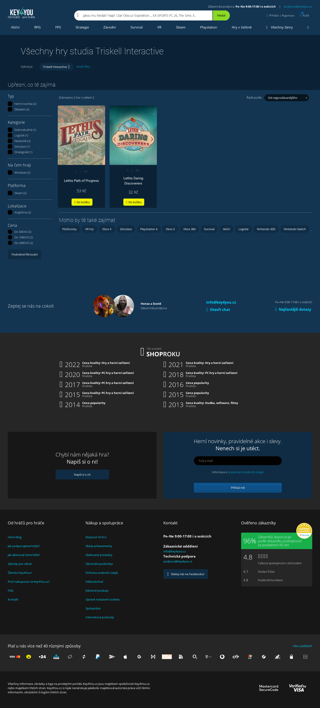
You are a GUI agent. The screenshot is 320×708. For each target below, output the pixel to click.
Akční (15, 27)
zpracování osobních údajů (246, 472)
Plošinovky (69, 229)
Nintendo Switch (295, 229)
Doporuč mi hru (96, 537)
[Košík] (304, 15)
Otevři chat (218, 309)
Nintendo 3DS (266, 229)
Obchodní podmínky (99, 564)
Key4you (21, 12)
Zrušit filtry (83, 67)
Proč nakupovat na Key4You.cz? (29, 582)
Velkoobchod (94, 582)
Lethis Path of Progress (81, 181)
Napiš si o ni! (82, 475)
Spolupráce (93, 608)
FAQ (10, 590)
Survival (136, 27)
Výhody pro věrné (20, 564)
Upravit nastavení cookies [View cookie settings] (103, 599)
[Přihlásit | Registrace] (280, 15)
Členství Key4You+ (20, 573)
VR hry (89, 229)
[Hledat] (221, 15)
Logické (243, 229)
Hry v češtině (242, 27)
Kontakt (13, 599)
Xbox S (170, 229)
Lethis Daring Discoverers (133, 180)
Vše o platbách (302, 646)
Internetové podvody (100, 617)
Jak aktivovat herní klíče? (24, 555)
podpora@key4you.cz (298, 6)
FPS (58, 27)
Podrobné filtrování (25, 254)
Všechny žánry (279, 27)
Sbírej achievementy (99, 546)
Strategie (82, 27)
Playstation (208, 27)
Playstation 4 (148, 229)
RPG (37, 27)
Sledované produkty (99, 555)
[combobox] (286, 97)
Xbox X (107, 229)
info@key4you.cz (221, 302)
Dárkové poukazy (97, 590)
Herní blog (15, 537)
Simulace (126, 229)
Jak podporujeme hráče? (24, 546)
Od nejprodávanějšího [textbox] (282, 98)
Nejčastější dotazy (293, 309)
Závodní (109, 27)
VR (159, 27)
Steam (181, 27)
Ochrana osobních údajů (102, 573)
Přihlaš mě (238, 488)
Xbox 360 (189, 229)
